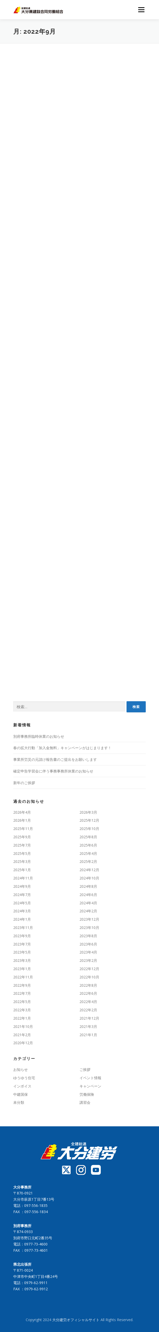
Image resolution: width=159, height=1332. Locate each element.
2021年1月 (88, 1034)
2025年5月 (22, 853)
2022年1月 (22, 1018)
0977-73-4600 (36, 1244)
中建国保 (20, 1094)
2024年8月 (88, 886)
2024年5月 (22, 902)
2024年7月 (22, 894)
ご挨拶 (85, 1069)
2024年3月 (22, 910)
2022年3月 (22, 1009)
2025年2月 (88, 861)
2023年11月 (23, 927)
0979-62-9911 (36, 1282)
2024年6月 (88, 894)
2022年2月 (88, 1009)
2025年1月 (22, 869)
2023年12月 (89, 919)
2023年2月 (88, 960)
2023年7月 (22, 944)
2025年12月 (89, 820)
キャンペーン (90, 1086)
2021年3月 (88, 1026)
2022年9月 (22, 985)
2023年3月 (22, 960)
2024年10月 (89, 878)
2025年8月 (88, 836)
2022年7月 (22, 993)
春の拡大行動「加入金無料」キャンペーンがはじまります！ (62, 747)
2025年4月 (88, 853)
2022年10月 (89, 977)
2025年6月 (88, 845)
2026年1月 (22, 820)
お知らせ (20, 1069)
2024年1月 (22, 919)
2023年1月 (22, 968)
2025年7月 (22, 845)
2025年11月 (23, 828)
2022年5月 (22, 1001)
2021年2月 (22, 1034)
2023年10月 (89, 927)
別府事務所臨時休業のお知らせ (38, 736)
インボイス (22, 1086)
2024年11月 (23, 878)
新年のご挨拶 (24, 782)
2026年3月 (88, 812)
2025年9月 (22, 836)
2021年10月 (23, 1026)
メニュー (141, 10)
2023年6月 (88, 944)
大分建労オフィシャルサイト (76, 1319)
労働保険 (87, 1094)
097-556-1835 (36, 1205)
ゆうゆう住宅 (24, 1077)
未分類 (18, 1102)
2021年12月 (89, 1018)
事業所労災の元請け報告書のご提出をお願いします (55, 759)
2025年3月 (22, 861)
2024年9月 (22, 886)
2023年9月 (22, 935)
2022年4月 (88, 1001)
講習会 (85, 1102)
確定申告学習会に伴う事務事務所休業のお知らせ (53, 771)
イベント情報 (90, 1077)
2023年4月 (88, 952)
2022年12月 (89, 968)
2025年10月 (89, 828)
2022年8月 (88, 985)
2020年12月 (23, 1042)
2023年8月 (88, 935)
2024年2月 (88, 910)
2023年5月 (22, 952)
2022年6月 (88, 993)
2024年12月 (89, 869)
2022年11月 (23, 977)
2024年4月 (88, 902)
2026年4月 (22, 812)
